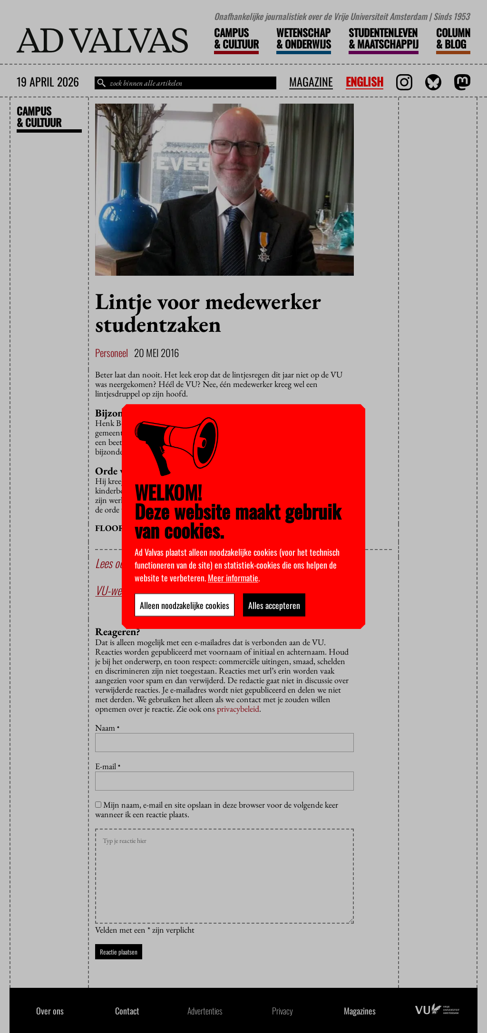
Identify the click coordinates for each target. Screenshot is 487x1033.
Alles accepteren (274, 605)
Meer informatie (233, 577)
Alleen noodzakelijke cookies (184, 605)
